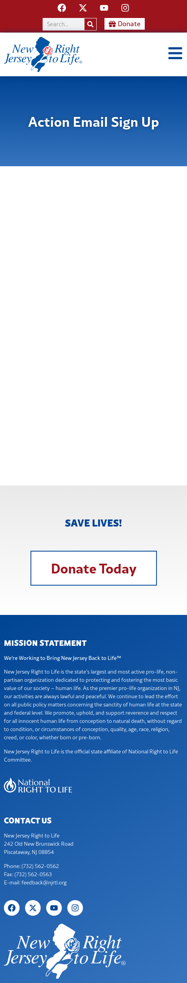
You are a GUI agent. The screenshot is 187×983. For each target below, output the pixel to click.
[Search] (90, 24)
